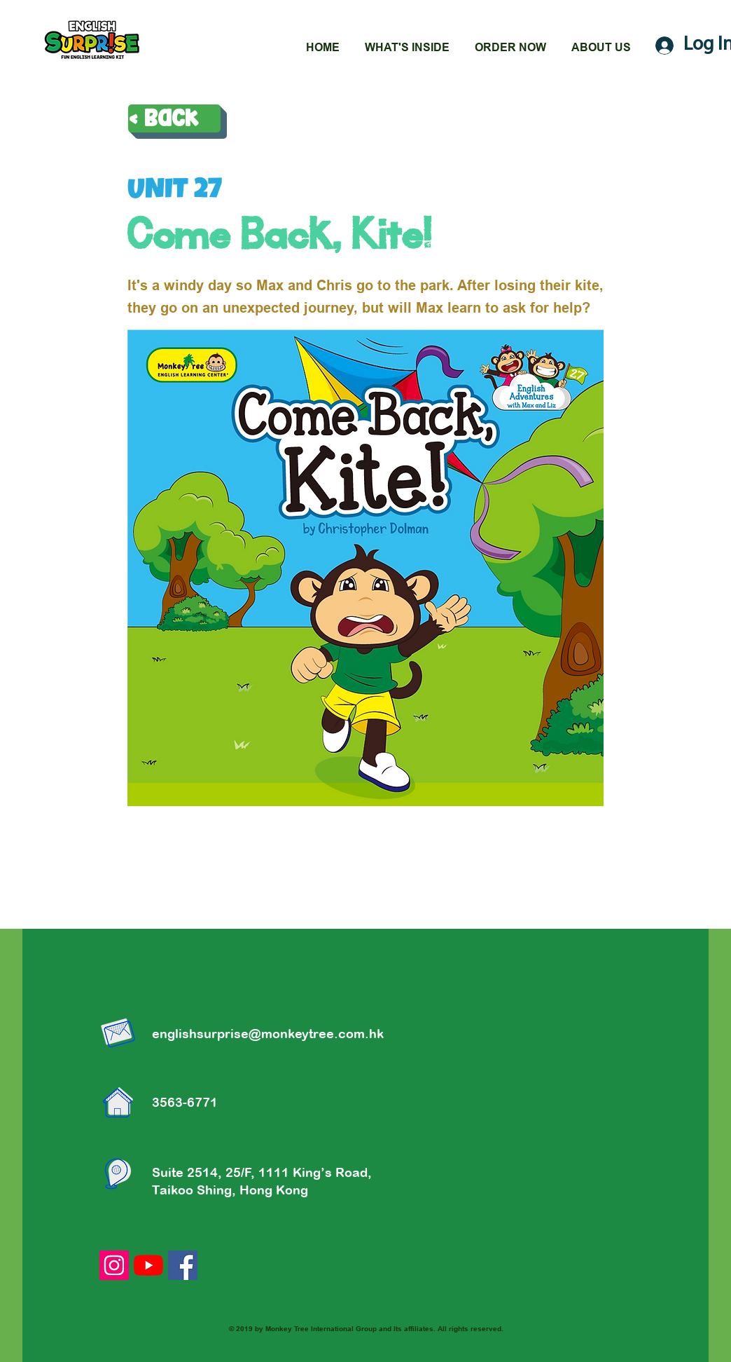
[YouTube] (148, 1265)
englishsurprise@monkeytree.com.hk (268, 1033)
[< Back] (174, 118)
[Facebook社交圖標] (182, 1265)
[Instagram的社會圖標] (114, 1265)
